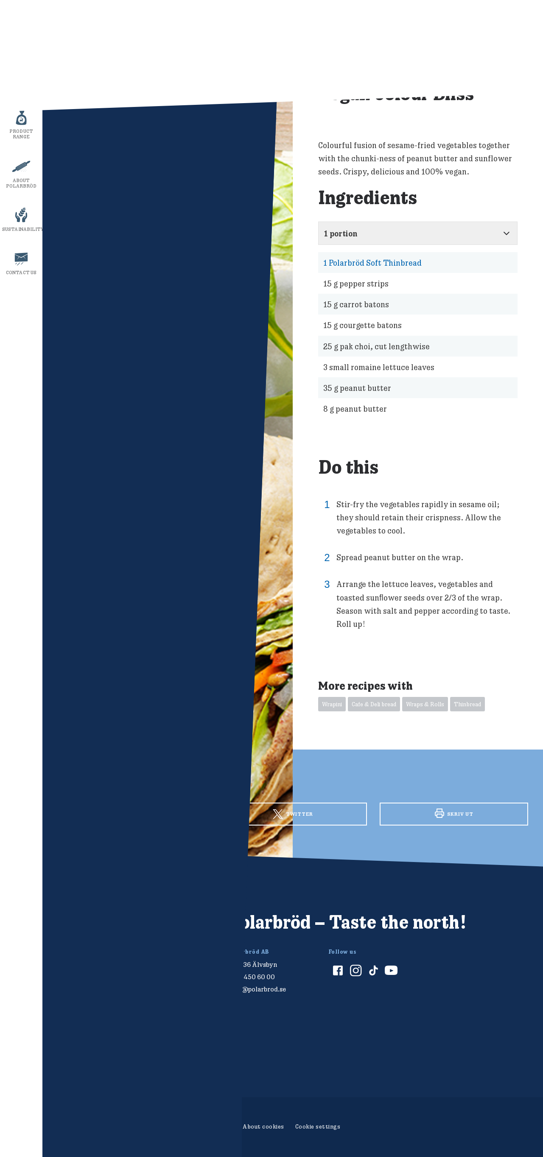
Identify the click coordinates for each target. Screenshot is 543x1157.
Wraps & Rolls (425, 704)
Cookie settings (318, 1126)
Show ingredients (428, 20)
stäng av (515, 137)
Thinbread (467, 704)
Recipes (21, 88)
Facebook (131, 813)
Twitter (293, 814)
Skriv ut (454, 813)
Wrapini (332, 704)
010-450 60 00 (252, 977)
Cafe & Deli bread (374, 704)
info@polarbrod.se (258, 989)
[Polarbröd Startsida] (82, 931)
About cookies (263, 1126)
